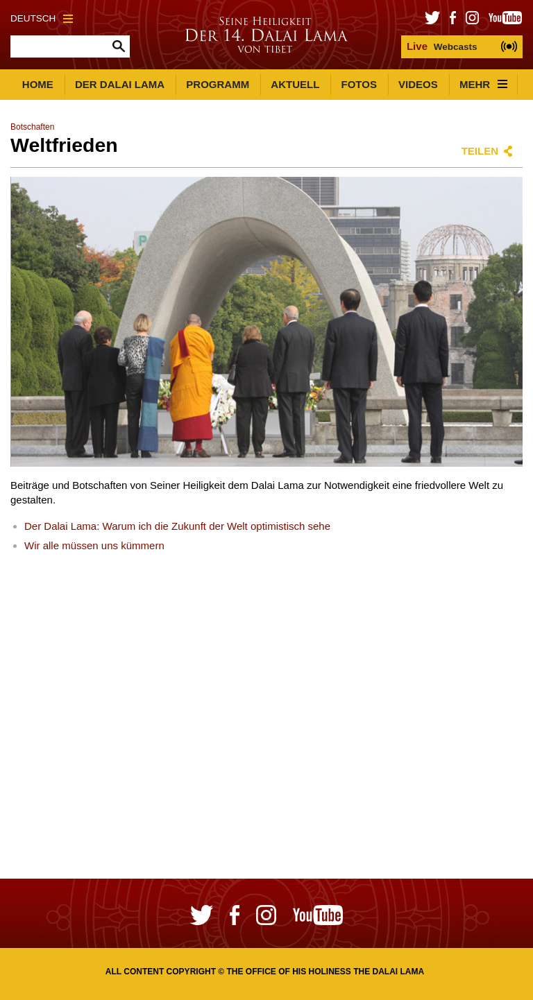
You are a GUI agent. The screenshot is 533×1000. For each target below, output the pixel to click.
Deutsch (41, 18)
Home (37, 84)
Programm (217, 84)
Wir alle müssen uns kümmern (94, 545)
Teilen (480, 151)
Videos (418, 84)
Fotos (359, 84)
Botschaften (32, 127)
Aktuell (295, 84)
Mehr (483, 84)
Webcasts (442, 46)
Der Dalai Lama (119, 84)
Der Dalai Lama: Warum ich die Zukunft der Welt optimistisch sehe (177, 526)
